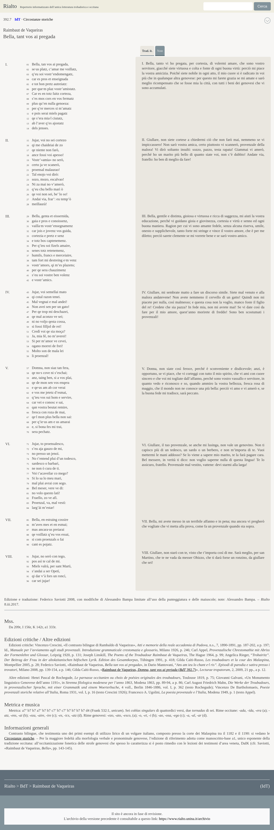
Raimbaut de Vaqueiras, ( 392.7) (149, 670)
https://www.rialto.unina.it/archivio (184, 819)
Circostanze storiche (19, 738)
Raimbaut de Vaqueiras (53, 786)
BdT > (25, 786)
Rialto (10, 6)
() (265, 786)
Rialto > (11, 786)
